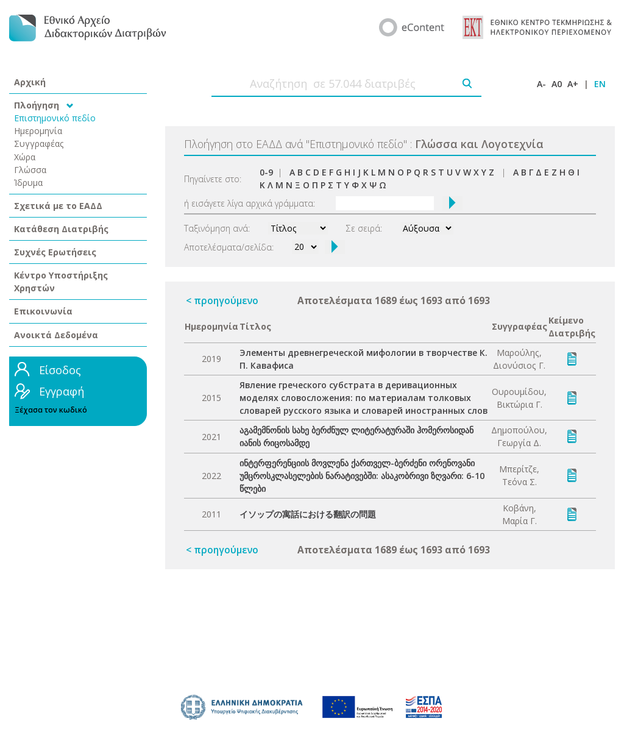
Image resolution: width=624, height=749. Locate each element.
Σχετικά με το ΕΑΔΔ (58, 205)
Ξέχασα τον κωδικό (51, 410)
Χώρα (24, 157)
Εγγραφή (61, 391)
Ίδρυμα (28, 182)
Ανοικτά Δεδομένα (56, 335)
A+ (572, 84)
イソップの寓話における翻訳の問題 (307, 514)
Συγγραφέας (39, 143)
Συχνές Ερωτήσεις (55, 252)
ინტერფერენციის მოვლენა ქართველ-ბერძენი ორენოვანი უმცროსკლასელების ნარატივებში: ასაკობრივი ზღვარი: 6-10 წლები (361, 475)
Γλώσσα (30, 170)
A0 (556, 84)
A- (541, 84)
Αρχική (30, 82)
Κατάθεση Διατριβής (61, 229)
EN (600, 84)
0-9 (266, 172)
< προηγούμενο (222, 300)
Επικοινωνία (43, 311)
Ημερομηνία (38, 131)
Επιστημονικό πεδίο (55, 118)
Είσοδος (60, 370)
